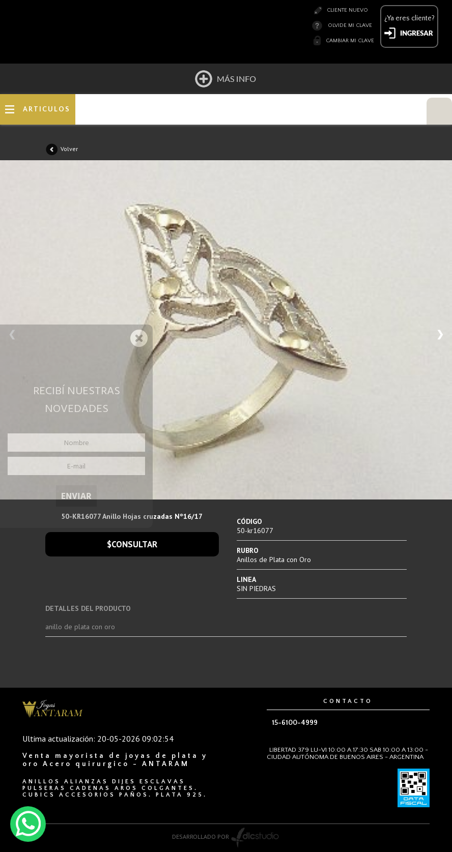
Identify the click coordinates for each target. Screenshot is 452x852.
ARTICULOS (46, 109)
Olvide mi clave (350, 25)
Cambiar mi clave (350, 41)
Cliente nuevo (347, 10)
